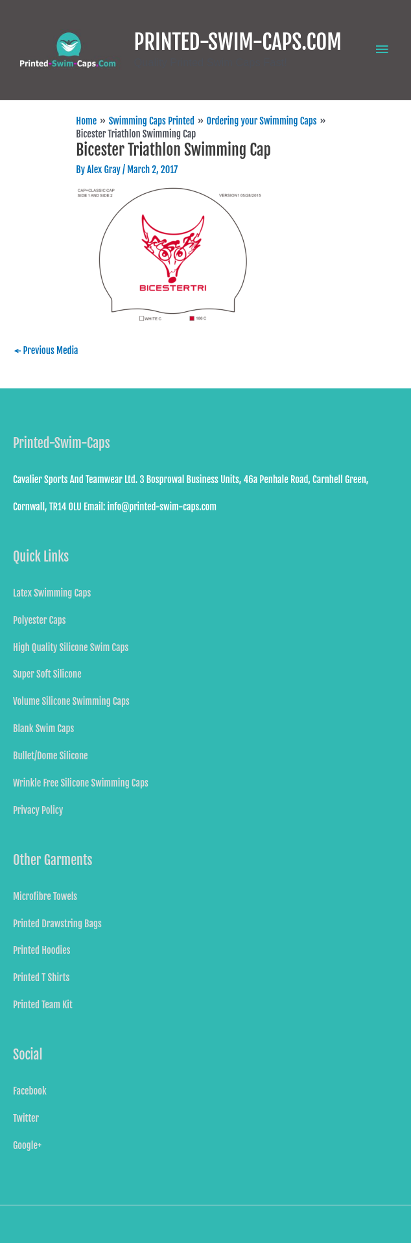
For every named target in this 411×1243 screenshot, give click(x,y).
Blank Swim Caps (43, 728)
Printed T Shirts (41, 977)
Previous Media (46, 350)
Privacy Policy (38, 810)
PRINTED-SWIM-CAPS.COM (238, 42)
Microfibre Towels (45, 896)
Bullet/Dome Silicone (50, 756)
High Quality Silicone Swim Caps (70, 647)
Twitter (26, 1118)
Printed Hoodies (42, 950)
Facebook (30, 1091)
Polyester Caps (39, 620)
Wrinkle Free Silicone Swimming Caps (80, 783)
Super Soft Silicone (47, 674)
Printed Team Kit (43, 1005)
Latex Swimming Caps (52, 593)
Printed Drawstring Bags (57, 923)
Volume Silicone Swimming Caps (71, 701)
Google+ (27, 1145)
